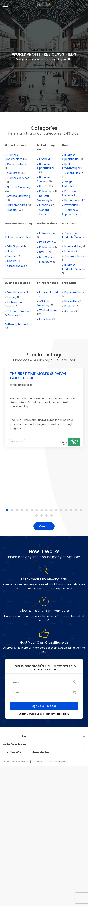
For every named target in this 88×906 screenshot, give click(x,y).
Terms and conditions (15, 761)
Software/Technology (19, 324)
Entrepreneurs (16, 205)
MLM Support (15, 246)
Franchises (46, 319)
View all (44, 526)
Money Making (73, 246)
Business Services (18, 178)
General (12, 261)
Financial (44, 159)
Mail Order (13, 173)
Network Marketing (19, 187)
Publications (47, 191)
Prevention (71, 205)
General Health (73, 173)
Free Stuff (45, 262)
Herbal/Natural (73, 200)
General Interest (17, 164)
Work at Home (48, 310)
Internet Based (48, 292)
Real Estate (46, 242)
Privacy (37, 761)
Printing (12, 297)
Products (70, 306)
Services (69, 311)
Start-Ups (45, 252)
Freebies (12, 210)
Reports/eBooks (74, 292)
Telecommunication (18, 237)
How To (44, 186)
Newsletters (71, 301)
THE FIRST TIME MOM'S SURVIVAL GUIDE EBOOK (38, 375)
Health (11, 251)
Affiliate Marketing (18, 196)
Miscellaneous (16, 266)
